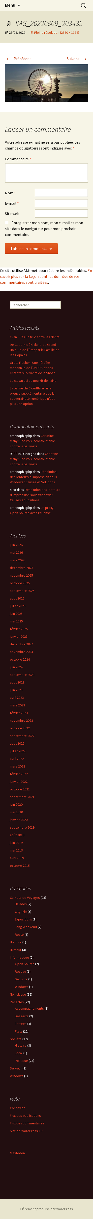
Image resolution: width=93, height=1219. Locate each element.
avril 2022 (17, 758)
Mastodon (17, 1153)
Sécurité (21, 979)
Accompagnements (29, 1008)
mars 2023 (17, 705)
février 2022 (19, 774)
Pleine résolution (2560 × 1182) (56, 32)
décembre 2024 (21, 644)
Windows (21, 987)
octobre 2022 (20, 728)
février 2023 (19, 713)
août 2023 (17, 682)
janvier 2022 (19, 781)
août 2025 (17, 598)
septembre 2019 (22, 827)
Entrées (21, 1023)
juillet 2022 (18, 751)
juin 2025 (16, 613)
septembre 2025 (22, 590)
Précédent (18, 58)
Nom (10, 192)
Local (19, 1053)
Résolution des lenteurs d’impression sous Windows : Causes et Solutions (33, 476)
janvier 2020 (19, 820)
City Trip (21, 911)
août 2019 (17, 835)
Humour (15, 950)
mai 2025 (16, 621)
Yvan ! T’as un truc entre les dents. (35, 337)
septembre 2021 (22, 797)
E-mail (12, 203)
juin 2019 (16, 842)
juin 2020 (16, 804)
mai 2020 (16, 812)
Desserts (22, 1016)
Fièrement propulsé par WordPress (46, 1209)
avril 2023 (17, 697)
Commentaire (18, 158)
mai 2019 (16, 850)
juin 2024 (16, 667)
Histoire (16, 942)
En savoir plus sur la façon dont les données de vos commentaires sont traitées (46, 276)
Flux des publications (25, 1115)
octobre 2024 (20, 659)
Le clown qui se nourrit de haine (33, 380)
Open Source (24, 964)
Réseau (20, 971)
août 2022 (17, 743)
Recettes (17, 1002)
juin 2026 (16, 545)
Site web (12, 213)
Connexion (17, 1108)
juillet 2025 (18, 606)
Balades (21, 904)
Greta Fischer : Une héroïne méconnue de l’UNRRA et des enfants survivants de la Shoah (32, 367)
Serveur (16, 1068)
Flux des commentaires (27, 1123)
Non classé (18, 994)
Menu (10, 5)
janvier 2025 (19, 636)
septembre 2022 (22, 736)
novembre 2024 (21, 652)
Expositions (23, 919)
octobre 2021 (20, 789)
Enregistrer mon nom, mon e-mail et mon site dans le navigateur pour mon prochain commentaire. (44, 228)
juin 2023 (16, 690)
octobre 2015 (20, 865)
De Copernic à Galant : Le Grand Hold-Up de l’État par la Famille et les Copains (34, 349)
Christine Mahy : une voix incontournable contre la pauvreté (32, 441)
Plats (18, 1031)
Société (16, 1039)
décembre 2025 (21, 568)
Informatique (19, 957)
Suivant (77, 58)
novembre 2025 (21, 575)
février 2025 (19, 629)
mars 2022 (17, 766)
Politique (21, 1060)
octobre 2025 (20, 583)
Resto (19, 934)
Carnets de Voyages (25, 897)
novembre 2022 (21, 720)
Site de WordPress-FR (26, 1131)
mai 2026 (16, 552)
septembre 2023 (22, 674)
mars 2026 (17, 560)
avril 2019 (17, 858)
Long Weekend (26, 927)
